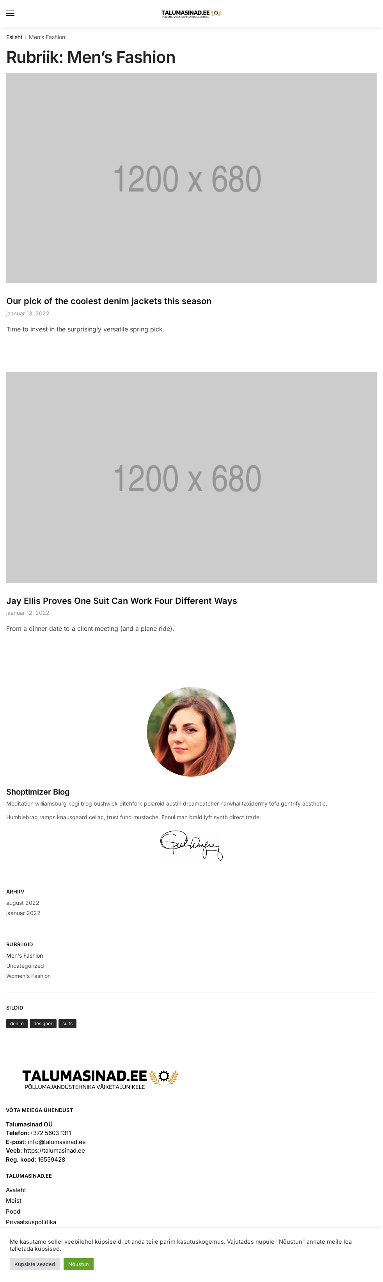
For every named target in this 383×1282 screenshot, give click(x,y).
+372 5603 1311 (50, 1133)
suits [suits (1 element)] (67, 1023)
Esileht (14, 37)
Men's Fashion (24, 955)
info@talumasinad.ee (57, 1142)
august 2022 (22, 902)
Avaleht (16, 1190)
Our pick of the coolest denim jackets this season (108, 301)
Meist (13, 1200)
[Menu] (17, 14)
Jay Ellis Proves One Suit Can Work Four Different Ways (121, 601)
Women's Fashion (28, 975)
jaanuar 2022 (23, 913)
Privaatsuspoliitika (31, 1222)
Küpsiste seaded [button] (34, 1264)
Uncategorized (25, 965)
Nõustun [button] (78, 1264)
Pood (13, 1211)
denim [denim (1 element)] (17, 1023)
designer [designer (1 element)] (43, 1023)
